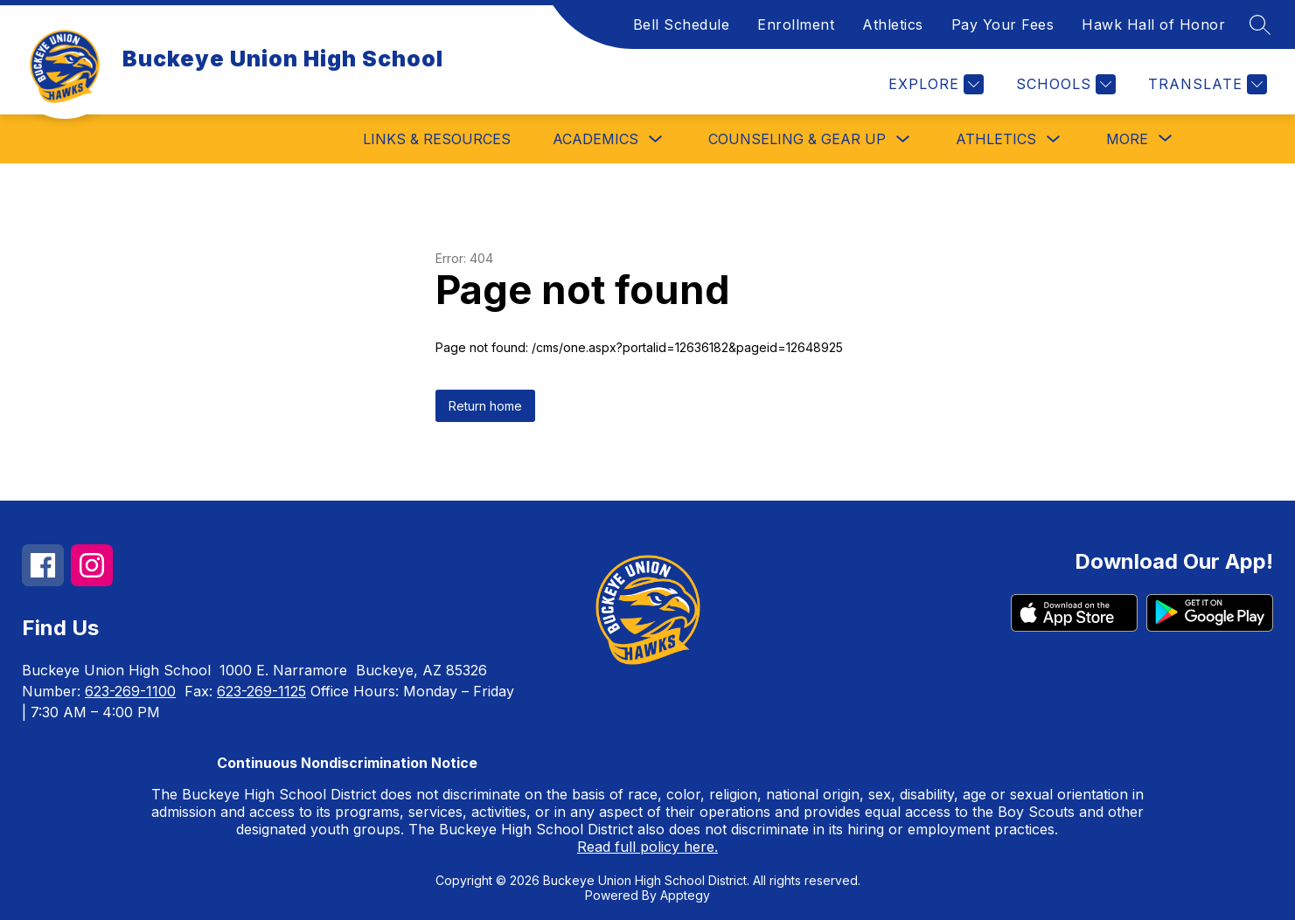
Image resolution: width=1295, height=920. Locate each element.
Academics (595, 139)
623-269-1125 (261, 691)
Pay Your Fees (1003, 24)
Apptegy (685, 895)
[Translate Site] (1205, 84)
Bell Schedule (681, 24)
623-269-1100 (130, 691)
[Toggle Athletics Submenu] (1053, 139)
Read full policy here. (647, 846)
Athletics (892, 24)
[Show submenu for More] (1127, 138)
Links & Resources (437, 139)
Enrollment (795, 24)
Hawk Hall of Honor (1153, 24)
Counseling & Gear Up (797, 139)
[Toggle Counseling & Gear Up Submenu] (903, 139)
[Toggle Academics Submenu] (655, 139)
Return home (485, 405)
